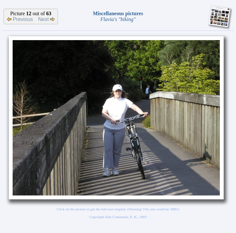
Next (46, 19)
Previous (20, 19)
